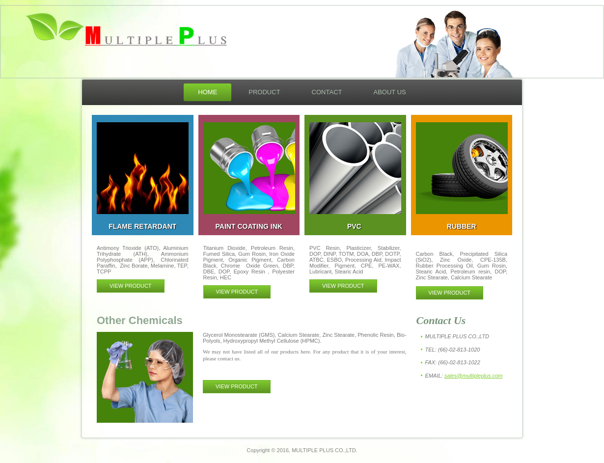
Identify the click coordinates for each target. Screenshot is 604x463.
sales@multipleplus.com (473, 376)
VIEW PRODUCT (131, 286)
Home (207, 92)
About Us (389, 92)
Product (264, 92)
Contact (327, 92)
